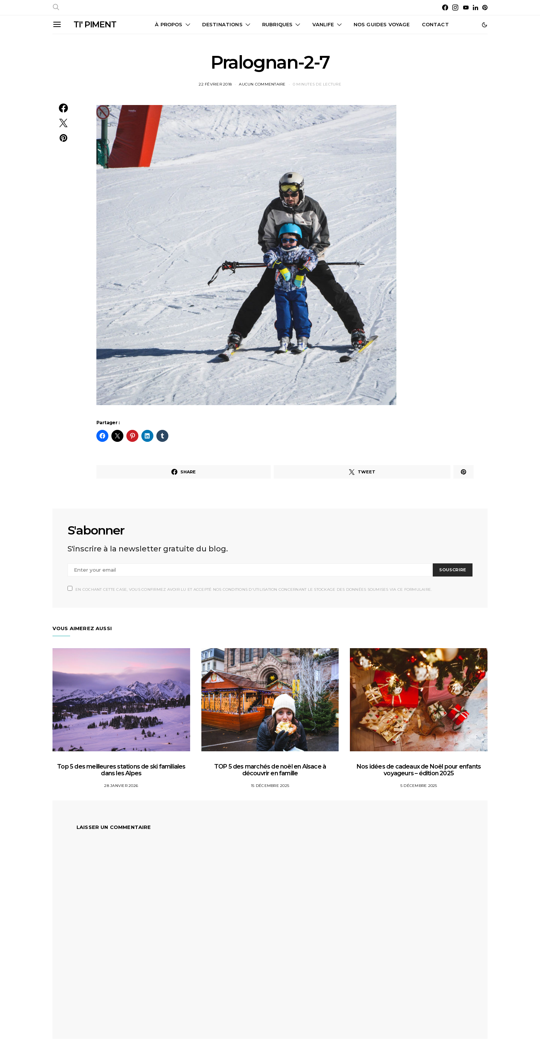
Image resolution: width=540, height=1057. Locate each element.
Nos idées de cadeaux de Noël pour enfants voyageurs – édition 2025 (419, 770)
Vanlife (323, 24)
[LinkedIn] (475, 8)
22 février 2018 (215, 84)
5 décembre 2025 (418, 785)
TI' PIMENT (95, 25)
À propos (168, 24)
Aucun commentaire (262, 84)
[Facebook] (445, 8)
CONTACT (435, 24)
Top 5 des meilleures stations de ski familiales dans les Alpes (121, 770)
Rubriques (277, 24)
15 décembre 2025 (270, 785)
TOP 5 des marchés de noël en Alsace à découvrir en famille (270, 770)
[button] (485, 25)
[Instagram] (455, 8)
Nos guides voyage (382, 24)
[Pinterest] (485, 8)
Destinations (222, 24)
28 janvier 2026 (121, 785)
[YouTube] (466, 8)
